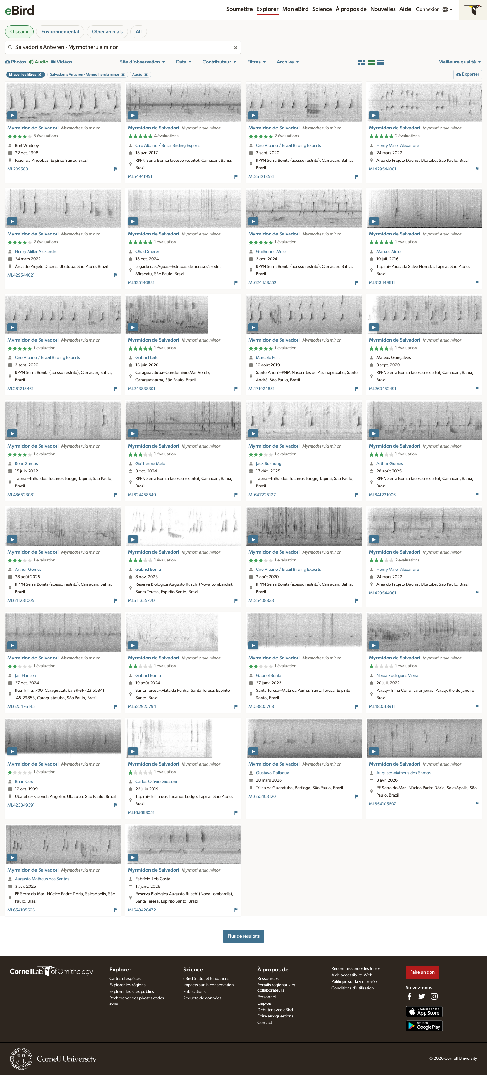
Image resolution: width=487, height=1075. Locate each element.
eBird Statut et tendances (206, 978)
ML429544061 (382, 593)
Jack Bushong (268, 464)
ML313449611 (382, 283)
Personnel (266, 997)
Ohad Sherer (147, 251)
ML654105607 (382, 804)
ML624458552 (262, 283)
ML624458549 (142, 495)
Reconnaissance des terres (355, 968)
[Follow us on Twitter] (422, 996)
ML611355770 (141, 600)
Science (322, 9)
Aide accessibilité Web (351, 975)
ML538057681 (262, 707)
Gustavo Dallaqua (272, 773)
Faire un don (422, 972)
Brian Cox (24, 781)
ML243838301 (141, 389)
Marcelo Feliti (268, 358)
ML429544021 (21, 275)
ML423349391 (21, 805)
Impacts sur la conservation (208, 985)
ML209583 (17, 169)
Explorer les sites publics (131, 991)
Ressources (268, 978)
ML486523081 (21, 495)
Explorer (268, 9)
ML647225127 (262, 495)
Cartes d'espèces (125, 978)
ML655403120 (262, 796)
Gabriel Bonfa (148, 569)
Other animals (107, 31)
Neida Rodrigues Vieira (397, 675)
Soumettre (239, 9)
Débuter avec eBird (275, 1010)
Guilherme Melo (271, 251)
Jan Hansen (25, 675)
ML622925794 (142, 707)
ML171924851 (261, 389)
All (139, 31)
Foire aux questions (275, 1016)
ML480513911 (382, 707)
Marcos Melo (388, 251)
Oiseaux (19, 31)
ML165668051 (141, 813)
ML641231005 (20, 600)
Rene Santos (26, 464)
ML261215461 (20, 389)
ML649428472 (142, 910)
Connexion (428, 9)
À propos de (351, 9)
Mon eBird (295, 9)
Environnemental (60, 31)
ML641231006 (382, 495)
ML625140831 (141, 283)
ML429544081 (382, 169)
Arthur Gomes (389, 464)
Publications (194, 991)
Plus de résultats (244, 936)
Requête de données (202, 998)
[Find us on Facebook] (409, 996)
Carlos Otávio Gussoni (156, 781)
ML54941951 (140, 177)
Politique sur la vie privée (354, 982)
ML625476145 (21, 707)
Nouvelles (383, 9)
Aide (405, 9)
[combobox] (123, 47)
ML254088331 (262, 600)
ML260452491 (382, 389)
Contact (264, 1023)
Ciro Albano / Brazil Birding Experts (167, 145)
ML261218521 (261, 177)
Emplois (264, 1003)
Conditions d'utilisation (352, 988)
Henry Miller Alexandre (397, 145)
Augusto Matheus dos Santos (403, 773)
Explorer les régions (127, 985)
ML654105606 (21, 910)
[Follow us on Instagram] (434, 996)
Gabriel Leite (146, 358)
